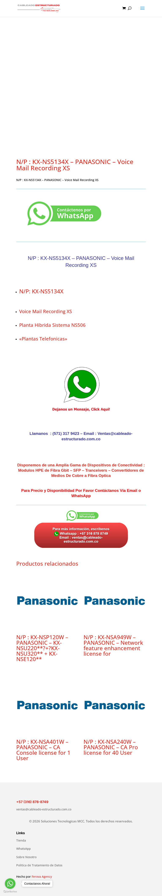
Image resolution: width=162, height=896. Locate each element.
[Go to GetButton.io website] (10, 891)
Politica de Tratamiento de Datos (39, 865)
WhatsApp (23, 849)
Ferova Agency (42, 877)
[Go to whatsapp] (10, 883)
